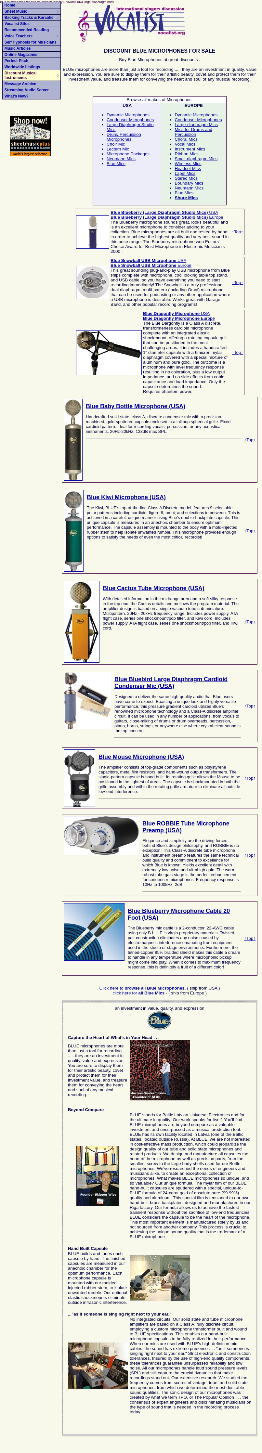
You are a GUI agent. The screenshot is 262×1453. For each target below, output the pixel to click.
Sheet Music (32, 11)
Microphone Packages (128, 153)
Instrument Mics (190, 149)
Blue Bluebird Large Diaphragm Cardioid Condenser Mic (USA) (171, 682)
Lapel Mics (185, 173)
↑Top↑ (237, 231)
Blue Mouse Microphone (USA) (141, 757)
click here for (138, 993)
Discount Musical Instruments (32, 75)
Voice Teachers (32, 36)
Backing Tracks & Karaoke (32, 17)
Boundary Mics (189, 183)
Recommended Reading (27, 30)
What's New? (17, 96)
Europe (167, 217)
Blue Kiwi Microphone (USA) (126, 497)
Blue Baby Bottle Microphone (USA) (135, 406)
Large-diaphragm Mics (196, 124)
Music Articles (18, 48)
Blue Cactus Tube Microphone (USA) (153, 588)
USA (164, 212)
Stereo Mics (186, 178)
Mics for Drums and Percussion (193, 132)
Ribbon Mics (186, 153)
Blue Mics (116, 163)
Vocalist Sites (17, 23)
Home (10, 5)
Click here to (143, 988)
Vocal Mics (185, 144)
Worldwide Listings (22, 67)
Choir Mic (116, 144)
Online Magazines (21, 54)
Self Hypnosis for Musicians (31, 42)
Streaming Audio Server (27, 90)
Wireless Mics (188, 163)
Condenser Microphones (130, 119)
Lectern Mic (118, 149)
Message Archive (20, 84)
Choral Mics (186, 139)
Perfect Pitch (16, 60)
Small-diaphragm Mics (196, 158)
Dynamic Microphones (128, 114)
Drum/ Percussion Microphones (124, 137)
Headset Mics (188, 168)
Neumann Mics (121, 158)
